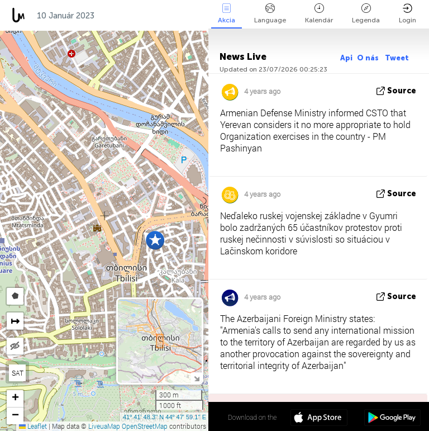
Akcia (226, 13)
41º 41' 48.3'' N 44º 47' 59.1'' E (164, 417)
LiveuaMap (104, 425)
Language (270, 13)
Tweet (397, 58)
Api (346, 58)
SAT (17, 372)
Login (407, 13)
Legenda (366, 13)
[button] (155, 240)
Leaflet (33, 425)
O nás (368, 58)
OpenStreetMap (145, 425)
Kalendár (319, 13)
